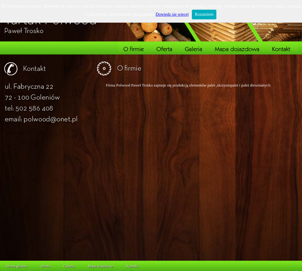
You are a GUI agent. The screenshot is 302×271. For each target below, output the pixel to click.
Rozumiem (204, 14)
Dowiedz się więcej (172, 14)
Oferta (45, 266)
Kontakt (132, 266)
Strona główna (16, 266)
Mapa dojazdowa (100, 266)
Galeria (69, 266)
